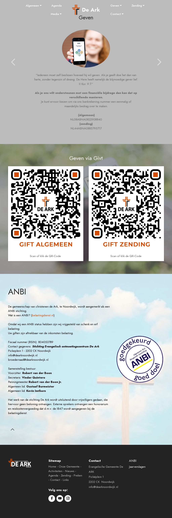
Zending (137, 5)
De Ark (91, 9)
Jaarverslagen (137, 467)
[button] (13, 62)
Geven (114, 5)
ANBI (132, 460)
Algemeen (32, 5)
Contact (115, 14)
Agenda (56, 5)
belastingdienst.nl (43, 315)
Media (55, 14)
